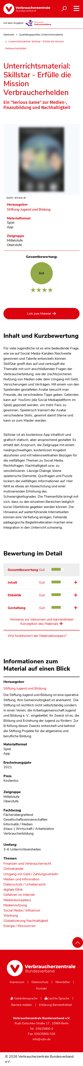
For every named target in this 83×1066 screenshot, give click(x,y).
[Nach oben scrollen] (77, 942)
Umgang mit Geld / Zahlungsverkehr (30, 874)
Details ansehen (75, 582)
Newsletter (63, 982)
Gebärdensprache (24, 998)
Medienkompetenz (17, 900)
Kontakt (41, 988)
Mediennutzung (15, 905)
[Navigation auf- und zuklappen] (76, 8)
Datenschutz (40, 982)
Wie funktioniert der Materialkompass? (37, 635)
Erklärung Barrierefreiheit (55, 1004)
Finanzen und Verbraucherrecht (27, 864)
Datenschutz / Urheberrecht (24, 884)
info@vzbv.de (41, 1039)
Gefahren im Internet (19, 895)
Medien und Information (21, 879)
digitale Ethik (13, 890)
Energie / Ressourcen (19, 926)
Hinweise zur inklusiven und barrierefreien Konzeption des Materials (42, 622)
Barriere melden (21, 1004)
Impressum (17, 982)
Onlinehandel (13, 869)
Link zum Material (39, 314)
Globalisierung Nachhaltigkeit (25, 921)
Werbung (10, 916)
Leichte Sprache (57, 998)
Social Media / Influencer (21, 910)
